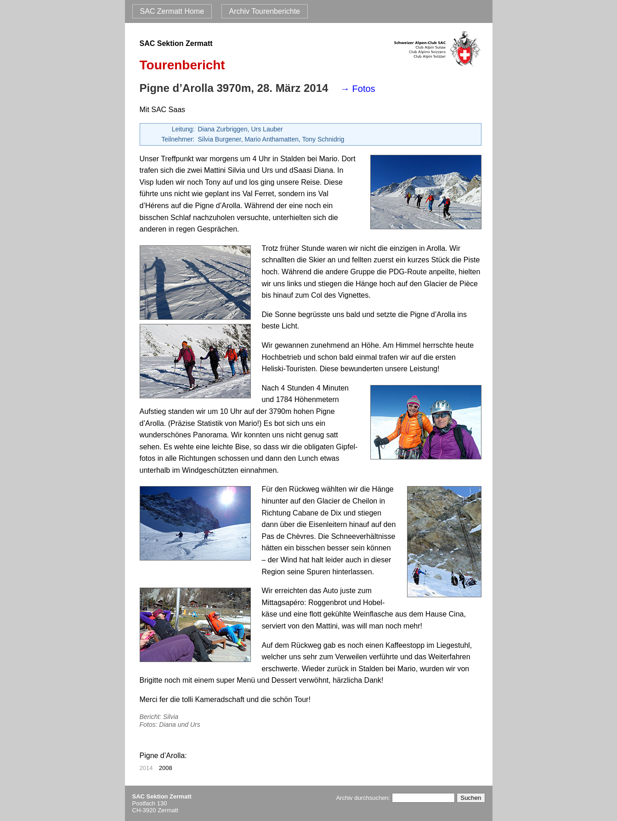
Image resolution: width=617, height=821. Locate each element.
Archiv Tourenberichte (264, 11)
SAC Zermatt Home (172, 11)
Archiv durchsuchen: (395, 797)
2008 (165, 767)
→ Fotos (357, 89)
